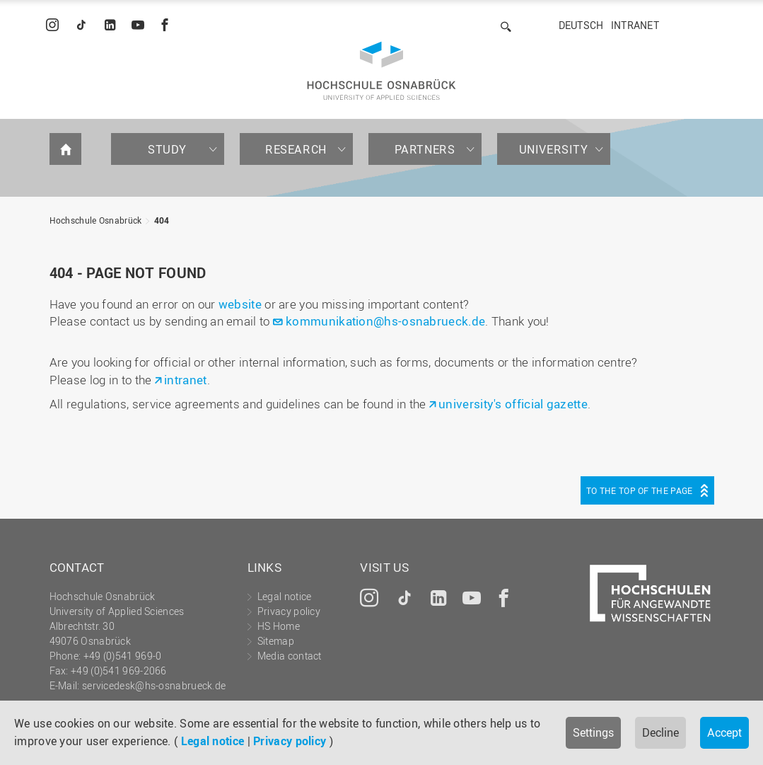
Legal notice (213, 741)
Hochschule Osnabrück (95, 220)
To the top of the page (639, 490)
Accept (724, 732)
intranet (185, 380)
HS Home (278, 626)
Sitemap (275, 641)
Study (167, 149)
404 (162, 220)
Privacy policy (289, 741)
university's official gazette (513, 404)
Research (296, 149)
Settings (593, 732)
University (553, 149)
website (240, 304)
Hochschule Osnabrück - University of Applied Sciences (381, 71)
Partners (425, 149)
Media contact (289, 655)
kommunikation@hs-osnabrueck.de (385, 321)
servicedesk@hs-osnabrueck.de (154, 685)
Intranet (635, 25)
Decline (660, 732)
